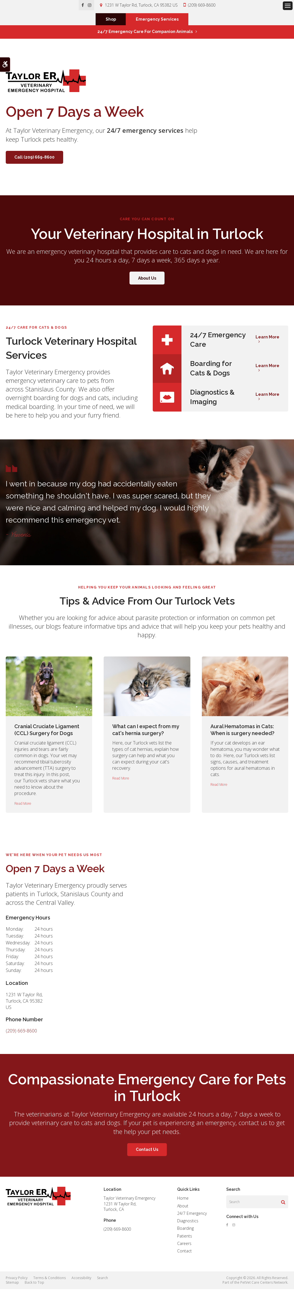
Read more (22, 804)
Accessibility (81, 1278)
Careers (184, 1244)
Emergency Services (157, 19)
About (182, 1206)
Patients (184, 1236)
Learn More (267, 338)
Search (102, 1278)
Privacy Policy (17, 1278)
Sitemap (12, 1283)
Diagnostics (187, 1221)
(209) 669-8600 (201, 5)
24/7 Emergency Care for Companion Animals (145, 32)
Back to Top (34, 1283)
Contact (184, 1251)
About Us (147, 279)
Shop (111, 19)
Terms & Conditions (49, 1278)
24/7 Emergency (192, 1214)
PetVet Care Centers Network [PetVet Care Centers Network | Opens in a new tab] (263, 1283)
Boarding (185, 1229)
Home (183, 1199)
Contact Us (147, 1150)
